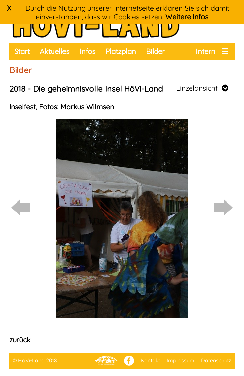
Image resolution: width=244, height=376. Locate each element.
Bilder (155, 51)
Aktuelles (54, 51)
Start (22, 51)
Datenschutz (216, 360)
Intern (205, 51)
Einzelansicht (202, 88)
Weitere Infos (186, 16)
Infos (87, 51)
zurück (19, 339)
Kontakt (150, 360)
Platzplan (120, 51)
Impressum (180, 360)
